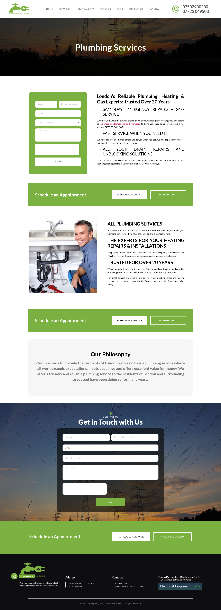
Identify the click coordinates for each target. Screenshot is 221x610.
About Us (105, 9)
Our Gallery (86, 9)
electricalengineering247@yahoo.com (131, 586)
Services (65, 9)
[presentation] (57, 149)
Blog (120, 9)
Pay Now (154, 9)
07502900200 (121, 583)
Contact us (136, 9)
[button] (14, 576)
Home (49, 9)
